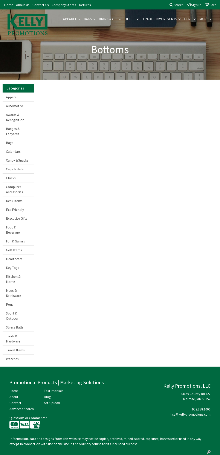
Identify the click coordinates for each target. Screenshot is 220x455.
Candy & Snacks (17, 160)
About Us (22, 5)
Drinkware (108, 19)
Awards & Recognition (15, 117)
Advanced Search (21, 409)
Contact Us (40, 5)
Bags (88, 19)
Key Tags (12, 267)
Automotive (15, 106)
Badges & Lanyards (13, 131)
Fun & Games (15, 241)
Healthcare (14, 259)
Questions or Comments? (28, 418)
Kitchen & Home (13, 279)
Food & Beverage (13, 229)
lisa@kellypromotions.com (190, 414)
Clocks (11, 178)
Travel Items (15, 350)
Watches (12, 359)
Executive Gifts (16, 218)
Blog (47, 397)
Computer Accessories (14, 189)
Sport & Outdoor (12, 316)
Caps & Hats (15, 169)
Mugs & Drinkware (13, 293)
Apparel (70, 19)
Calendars (13, 151)
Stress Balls (14, 327)
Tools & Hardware (13, 338)
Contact (15, 403)
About (13, 397)
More (203, 19)
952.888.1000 (201, 409)
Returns (85, 5)
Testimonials (53, 391)
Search (176, 5)
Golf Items (14, 250)
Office (130, 19)
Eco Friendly (15, 209)
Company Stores (64, 5)
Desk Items (14, 201)
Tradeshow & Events (159, 19)
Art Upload (52, 403)
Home (8, 5)
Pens (188, 19)
